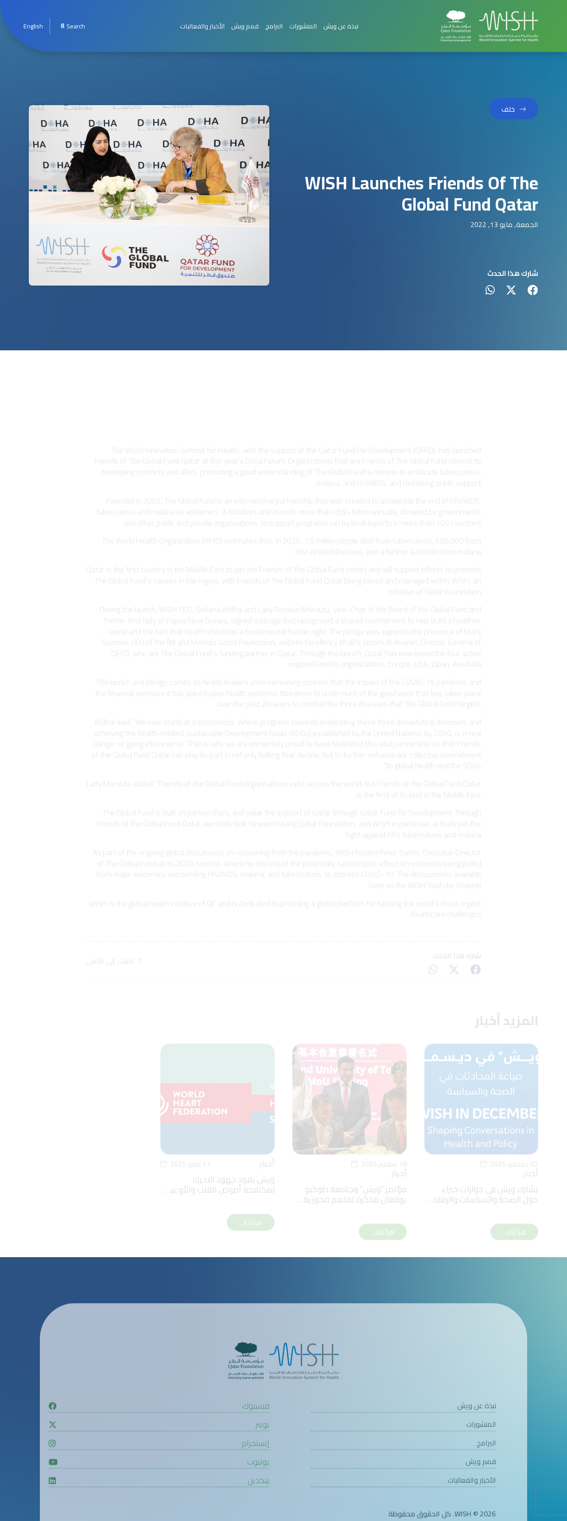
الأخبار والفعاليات (202, 26)
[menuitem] (33, 26)
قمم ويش (245, 26)
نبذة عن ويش (340, 26)
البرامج (274, 26)
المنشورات (303, 26)
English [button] (33, 26)
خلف (508, 110)
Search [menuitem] (73, 26)
